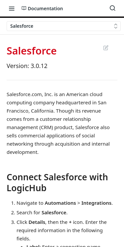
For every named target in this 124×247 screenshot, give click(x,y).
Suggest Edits (105, 47)
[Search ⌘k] (112, 8)
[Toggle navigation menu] (12, 8)
